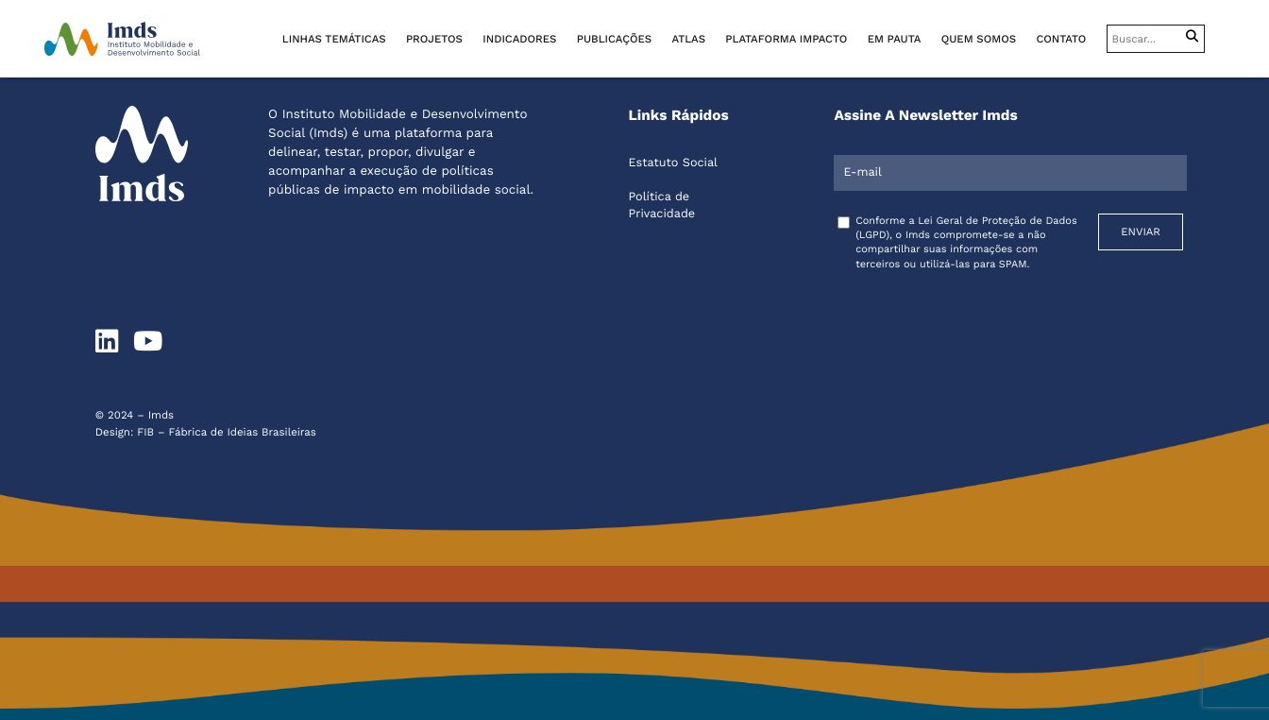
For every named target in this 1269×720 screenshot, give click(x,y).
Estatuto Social (673, 163)
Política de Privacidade (662, 205)
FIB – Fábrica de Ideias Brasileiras (226, 431)
